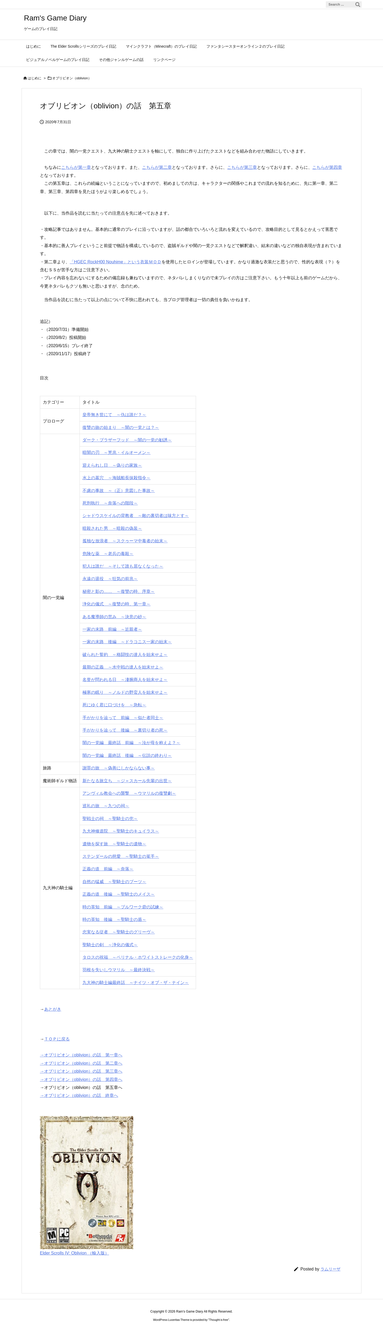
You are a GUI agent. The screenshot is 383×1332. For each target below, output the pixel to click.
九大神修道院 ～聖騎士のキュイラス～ (120, 831)
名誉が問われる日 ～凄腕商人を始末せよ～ (125, 679)
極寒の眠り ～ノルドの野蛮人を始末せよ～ (125, 692)
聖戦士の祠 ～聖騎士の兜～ (110, 818)
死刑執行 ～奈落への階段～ (110, 503)
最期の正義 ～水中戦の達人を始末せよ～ (122, 667)
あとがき (52, 1009)
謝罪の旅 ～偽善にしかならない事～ (118, 768)
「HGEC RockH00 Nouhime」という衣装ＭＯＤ (115, 262)
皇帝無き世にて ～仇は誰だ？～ (114, 414)
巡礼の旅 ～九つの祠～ (105, 806)
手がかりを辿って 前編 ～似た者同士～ (122, 717)
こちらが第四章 (327, 167)
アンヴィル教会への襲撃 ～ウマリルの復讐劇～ (129, 793)
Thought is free (218, 1319)
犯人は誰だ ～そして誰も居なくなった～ (122, 566)
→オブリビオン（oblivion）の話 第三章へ (81, 1071)
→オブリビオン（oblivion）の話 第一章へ (81, 1055)
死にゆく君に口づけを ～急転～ (114, 705)
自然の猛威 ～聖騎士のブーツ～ (114, 881)
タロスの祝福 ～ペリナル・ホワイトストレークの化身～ (137, 957)
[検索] (358, 4)
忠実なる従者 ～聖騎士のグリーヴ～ (118, 932)
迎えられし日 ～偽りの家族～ (112, 465)
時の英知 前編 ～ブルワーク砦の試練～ (122, 907)
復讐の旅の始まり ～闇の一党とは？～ (120, 427)
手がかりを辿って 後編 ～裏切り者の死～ (125, 730)
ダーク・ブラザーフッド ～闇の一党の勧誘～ (127, 440)
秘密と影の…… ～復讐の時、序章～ (118, 591)
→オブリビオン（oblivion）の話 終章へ (79, 1095)
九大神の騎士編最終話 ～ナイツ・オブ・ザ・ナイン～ (135, 982)
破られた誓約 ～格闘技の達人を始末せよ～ (125, 654)
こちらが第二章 (157, 167)
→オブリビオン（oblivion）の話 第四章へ (81, 1079)
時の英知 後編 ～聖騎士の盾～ (114, 919)
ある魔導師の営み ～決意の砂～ (114, 616)
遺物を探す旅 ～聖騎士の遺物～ (114, 844)
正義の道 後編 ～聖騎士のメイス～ (118, 894)
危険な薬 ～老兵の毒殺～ (108, 553)
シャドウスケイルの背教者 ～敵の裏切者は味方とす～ (135, 515)
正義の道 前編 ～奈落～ (108, 869)
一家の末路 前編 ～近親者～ (112, 629)
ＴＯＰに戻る (57, 1039)
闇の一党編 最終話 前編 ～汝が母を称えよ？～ (131, 742)
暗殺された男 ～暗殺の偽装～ (112, 528)
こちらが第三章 (242, 167)
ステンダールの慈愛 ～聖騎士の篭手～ (120, 856)
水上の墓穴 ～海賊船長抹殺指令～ (116, 478)
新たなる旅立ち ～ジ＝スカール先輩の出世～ (127, 780)
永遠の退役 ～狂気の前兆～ (110, 578)
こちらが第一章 (76, 167)
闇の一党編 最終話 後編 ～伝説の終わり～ (127, 755)
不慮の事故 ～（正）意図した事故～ (118, 490)
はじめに (34, 78)
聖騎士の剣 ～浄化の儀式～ (110, 944)
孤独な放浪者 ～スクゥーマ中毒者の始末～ (125, 541)
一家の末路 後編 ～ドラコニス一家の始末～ (127, 642)
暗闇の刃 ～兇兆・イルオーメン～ (116, 452)
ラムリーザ (330, 1269)
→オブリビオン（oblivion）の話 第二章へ (81, 1063)
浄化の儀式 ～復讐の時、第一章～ (116, 604)
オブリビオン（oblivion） (71, 78)
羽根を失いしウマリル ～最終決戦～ (118, 970)
